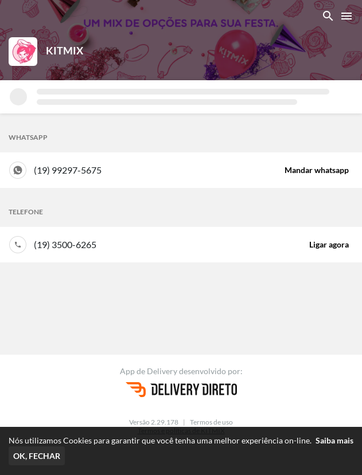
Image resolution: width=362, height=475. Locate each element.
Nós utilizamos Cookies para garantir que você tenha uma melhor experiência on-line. (181, 440)
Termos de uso (211, 422)
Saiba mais (334, 440)
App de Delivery (149, 371)
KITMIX (64, 50)
